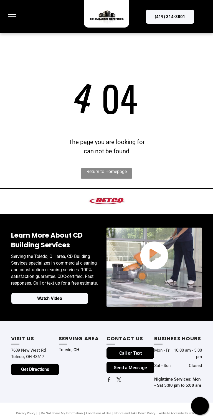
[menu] (12, 16)
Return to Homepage (107, 171)
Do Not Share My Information (62, 413)
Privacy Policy (25, 413)
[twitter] (118, 380)
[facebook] (108, 380)
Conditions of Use (98, 413)
